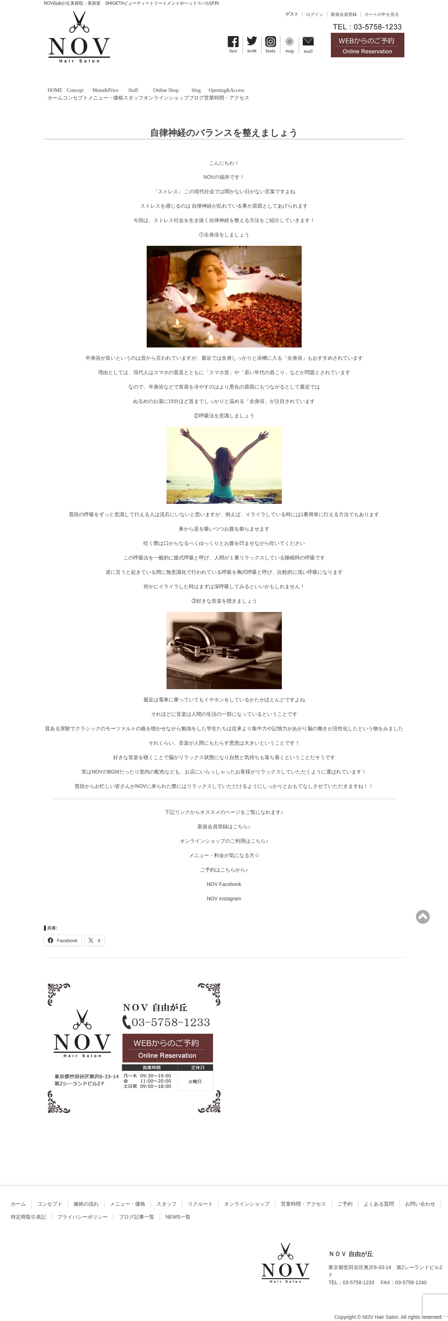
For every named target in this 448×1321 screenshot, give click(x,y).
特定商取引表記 (28, 1207)
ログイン (314, 14)
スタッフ (166, 1194)
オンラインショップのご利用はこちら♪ (224, 831)
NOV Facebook (224, 875)
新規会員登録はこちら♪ (224, 817)
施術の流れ (86, 1194)
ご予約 (344, 1194)
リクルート (200, 1194)
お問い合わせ (420, 1194)
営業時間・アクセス (303, 1194)
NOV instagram (224, 889)
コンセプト (49, 1194)
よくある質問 (379, 1194)
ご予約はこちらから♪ (224, 860)
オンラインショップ (247, 1194)
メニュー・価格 (127, 1194)
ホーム (18, 1194)
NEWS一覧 (178, 1207)
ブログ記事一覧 (136, 1207)
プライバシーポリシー (82, 1207)
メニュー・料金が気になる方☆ (224, 846)
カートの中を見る (381, 14)
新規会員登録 (344, 14)
